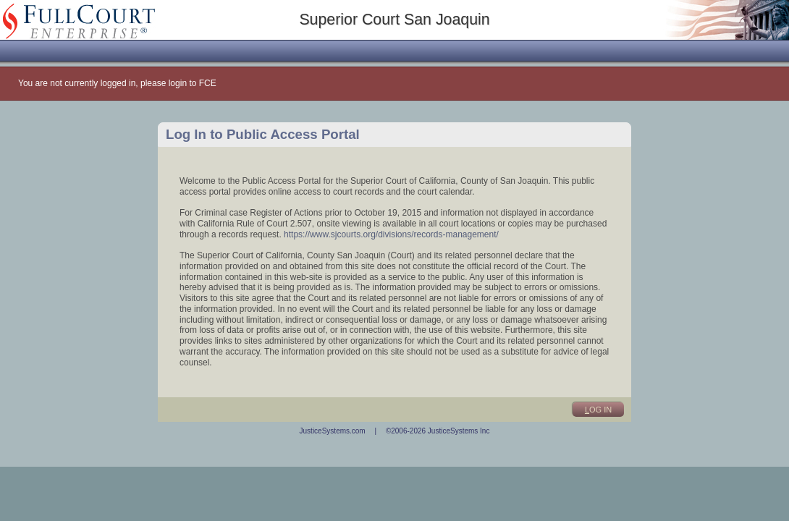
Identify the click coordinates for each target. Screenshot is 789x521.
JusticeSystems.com (333, 431)
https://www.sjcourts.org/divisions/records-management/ (391, 234)
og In (598, 409)
